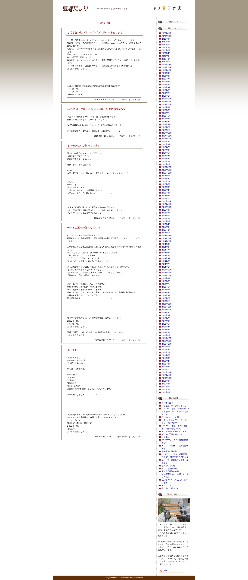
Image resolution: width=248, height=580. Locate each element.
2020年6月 (166, 47)
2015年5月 (166, 221)
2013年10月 (167, 275)
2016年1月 (166, 198)
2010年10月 (167, 378)
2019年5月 (166, 84)
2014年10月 (167, 241)
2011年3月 (166, 364)
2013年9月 (166, 278)
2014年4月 (166, 258)
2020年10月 (167, 36)
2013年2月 (166, 298)
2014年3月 (166, 261)
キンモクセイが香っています (174, 431)
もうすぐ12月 (167, 403)
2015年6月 (166, 218)
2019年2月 (166, 93)
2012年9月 (166, 312)
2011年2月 (166, 367)
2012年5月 (166, 324)
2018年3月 (166, 124)
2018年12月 (167, 99)
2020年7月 (166, 45)
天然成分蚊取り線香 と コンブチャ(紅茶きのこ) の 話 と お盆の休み (175, 474)
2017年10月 (167, 139)
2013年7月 (166, 284)
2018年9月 (166, 107)
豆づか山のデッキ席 (170, 417)
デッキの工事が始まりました (174, 434)
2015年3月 (166, 227)
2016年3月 (166, 193)
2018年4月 (166, 121)
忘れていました (168, 466)
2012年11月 (167, 307)
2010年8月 (166, 384)
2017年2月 (166, 161)
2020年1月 (166, 62)
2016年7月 (166, 181)
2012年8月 (166, 315)
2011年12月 (167, 338)
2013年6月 (166, 287)
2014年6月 (166, 253)
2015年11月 (167, 204)
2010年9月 (166, 381)
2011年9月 (166, 347)
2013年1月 (166, 301)
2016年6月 (166, 184)
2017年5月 (166, 153)
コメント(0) (135, 99)
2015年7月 (166, 216)
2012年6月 (166, 321)
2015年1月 (166, 233)
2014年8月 (166, 247)
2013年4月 (166, 293)
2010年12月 (167, 372)
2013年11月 (167, 273)
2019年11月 (167, 67)
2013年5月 (166, 290)
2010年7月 (166, 387)
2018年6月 (166, 116)
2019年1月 (166, 96)
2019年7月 (166, 79)
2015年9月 (166, 210)
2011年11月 (167, 341)
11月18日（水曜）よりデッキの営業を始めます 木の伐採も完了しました (175, 411)
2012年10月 (167, 310)
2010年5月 (166, 392)
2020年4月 (166, 53)
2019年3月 (166, 90)
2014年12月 (167, 236)
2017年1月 (166, 164)
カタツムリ (166, 486)
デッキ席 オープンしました (174, 406)
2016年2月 (166, 196)
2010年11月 (167, 375)
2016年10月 (167, 173)
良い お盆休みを (169, 468)
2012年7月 (166, 318)
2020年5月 (166, 50)
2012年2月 (166, 332)
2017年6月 (166, 150)
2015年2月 (166, 230)
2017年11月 (167, 136)
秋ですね (165, 437)
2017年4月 (166, 156)
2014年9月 (166, 244)
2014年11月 (167, 238)
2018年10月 (167, 104)
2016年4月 (166, 190)
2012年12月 (167, 304)
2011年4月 (166, 361)
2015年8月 (166, 213)
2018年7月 (166, 113)
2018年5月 (166, 119)
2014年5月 (166, 255)
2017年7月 (166, 147)
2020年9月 (166, 39)
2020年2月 (166, 59)
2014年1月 (166, 267)
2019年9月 (166, 73)
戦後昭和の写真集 (169, 451)
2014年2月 (166, 264)
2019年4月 (166, 87)
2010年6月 (166, 389)
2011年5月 (166, 358)
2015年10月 (167, 207)
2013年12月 (167, 270)
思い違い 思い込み (170, 488)
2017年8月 (166, 144)
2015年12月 (167, 201)
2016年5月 (166, 187)
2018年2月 (166, 127)
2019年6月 (166, 82)
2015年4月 (166, 224)
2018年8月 (166, 110)
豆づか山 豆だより (71, 7)
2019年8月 (166, 76)
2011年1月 (166, 369)
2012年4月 (166, 327)
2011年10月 (167, 344)
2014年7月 (166, 250)
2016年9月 (166, 176)
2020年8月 (166, 42)
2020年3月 (166, 56)
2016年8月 (166, 178)
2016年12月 (167, 167)
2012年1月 (166, 335)
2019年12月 (167, 64)
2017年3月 (166, 159)
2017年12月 (167, 133)
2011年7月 (166, 352)
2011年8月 (166, 350)
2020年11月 (167, 33)
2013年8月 (166, 281)
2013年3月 (166, 295)
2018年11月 (167, 102)
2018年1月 (166, 130)
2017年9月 (166, 141)
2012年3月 (166, 330)
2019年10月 (167, 70)
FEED (166, 571)
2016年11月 (167, 170)
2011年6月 (166, 355)
